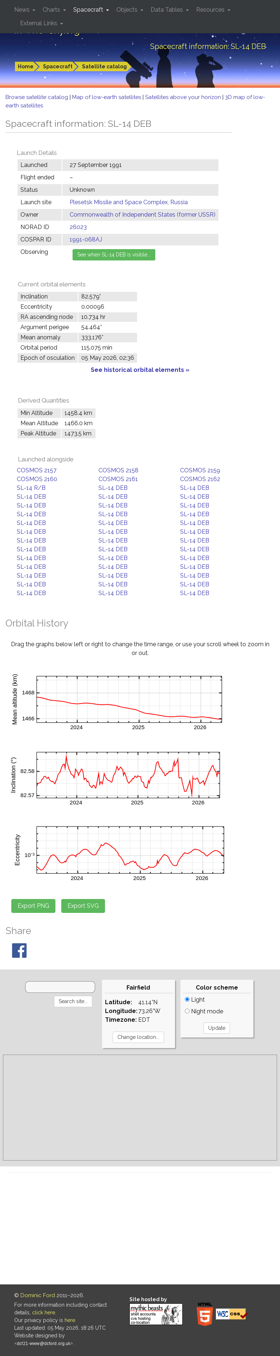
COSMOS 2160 (37, 479)
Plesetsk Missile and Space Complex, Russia (129, 202)
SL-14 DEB (113, 487)
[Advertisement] (140, 1107)
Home (26, 66)
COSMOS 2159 (200, 470)
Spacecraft (58, 66)
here (70, 1320)
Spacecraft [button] (89, 9)
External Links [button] (39, 23)
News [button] (22, 9)
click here (43, 1312)
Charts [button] (52, 9)
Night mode (204, 1011)
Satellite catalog (104, 66)
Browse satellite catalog (37, 97)
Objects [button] (127, 9)
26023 (78, 227)
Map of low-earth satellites (107, 97)
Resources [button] (211, 9)
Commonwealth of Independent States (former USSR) (142, 214)
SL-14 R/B (31, 487)
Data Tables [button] (167, 9)
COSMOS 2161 (118, 479)
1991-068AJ (86, 239)
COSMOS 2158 (118, 470)
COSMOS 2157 (37, 470)
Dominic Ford (37, 1295)
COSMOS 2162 (200, 479)
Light (195, 999)
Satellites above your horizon (183, 97)
